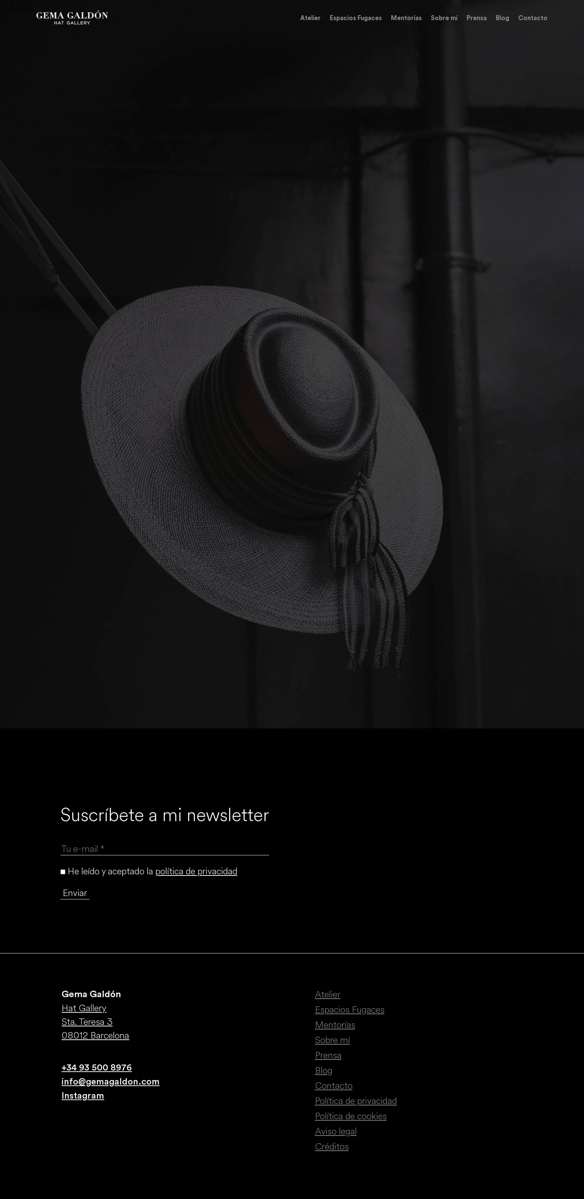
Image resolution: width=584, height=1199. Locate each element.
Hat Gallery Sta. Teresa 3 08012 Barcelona (95, 1022)
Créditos (332, 1146)
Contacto (533, 18)
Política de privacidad (356, 1100)
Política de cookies (351, 1116)
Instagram (83, 1096)
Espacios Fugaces (356, 18)
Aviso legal (336, 1131)
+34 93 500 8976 (97, 1067)
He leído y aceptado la (148, 871)
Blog (502, 18)
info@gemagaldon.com (111, 1081)
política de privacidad (196, 871)
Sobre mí (444, 18)
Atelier (310, 18)
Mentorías (406, 18)
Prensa (477, 18)
